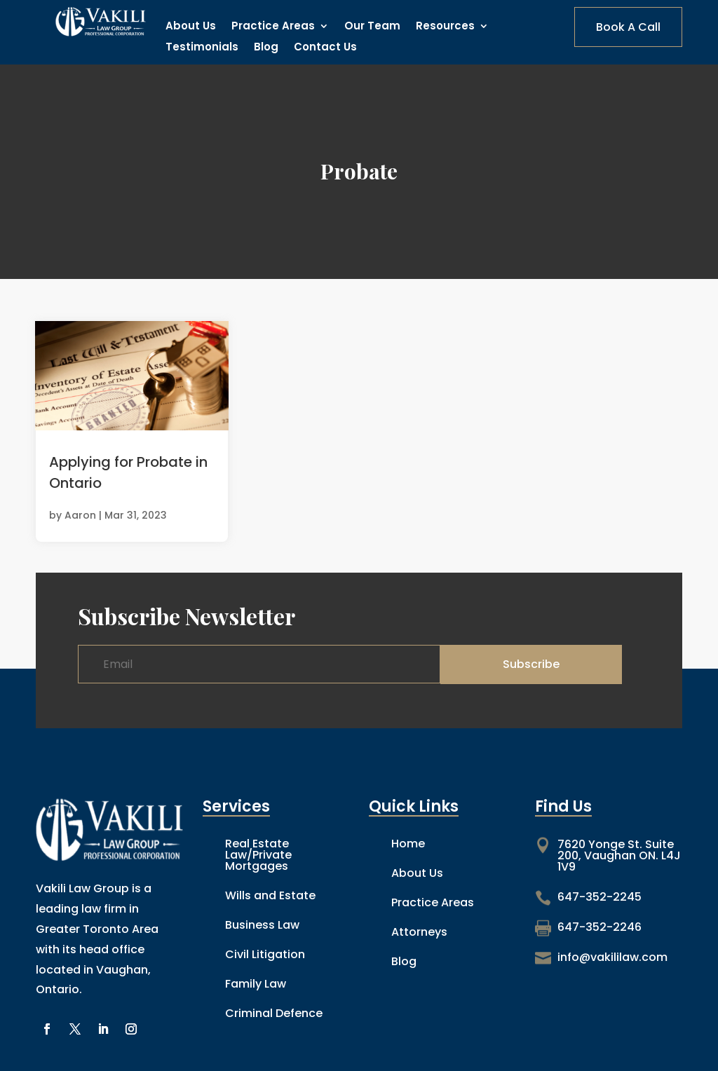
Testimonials (201, 48)
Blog (266, 48)
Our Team (372, 27)
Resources (445, 27)
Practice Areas (273, 27)
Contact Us (325, 48)
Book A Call (628, 27)
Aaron (80, 515)
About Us (190, 27)
